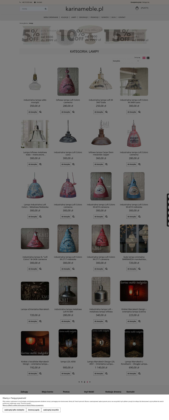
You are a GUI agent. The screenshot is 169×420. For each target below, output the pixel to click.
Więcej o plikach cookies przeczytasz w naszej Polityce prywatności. (23, 405)
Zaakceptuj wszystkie (51, 410)
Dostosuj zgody (33, 410)
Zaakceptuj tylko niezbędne (14, 410)
